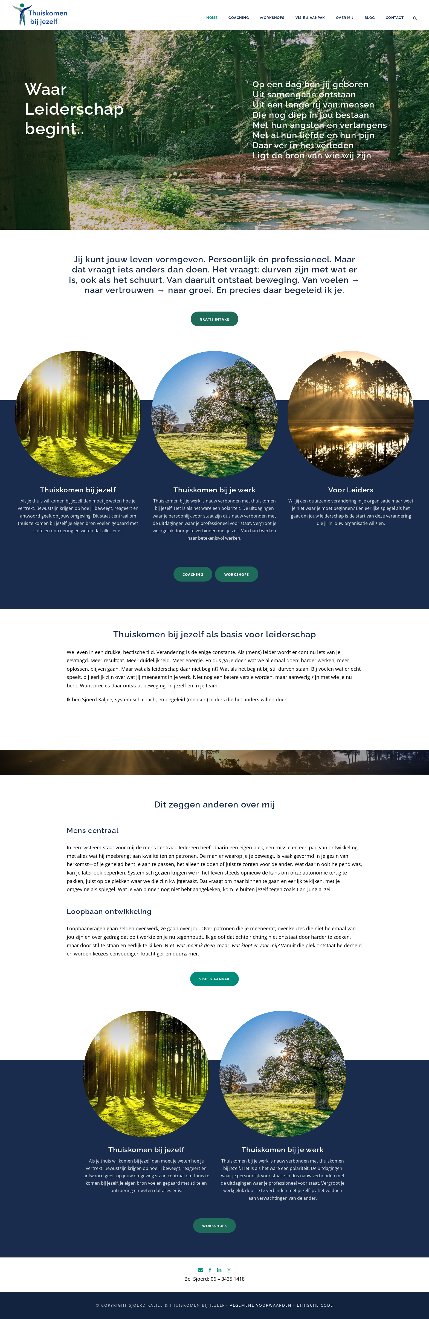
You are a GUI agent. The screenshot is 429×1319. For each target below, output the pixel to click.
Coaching (238, 18)
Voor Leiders (351, 490)
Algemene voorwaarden (261, 1305)
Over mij (344, 18)
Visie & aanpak (310, 18)
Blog (369, 18)
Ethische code (315, 1305)
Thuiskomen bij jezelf (78, 490)
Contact (395, 18)
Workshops (272, 18)
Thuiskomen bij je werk (214, 490)
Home (212, 18)
